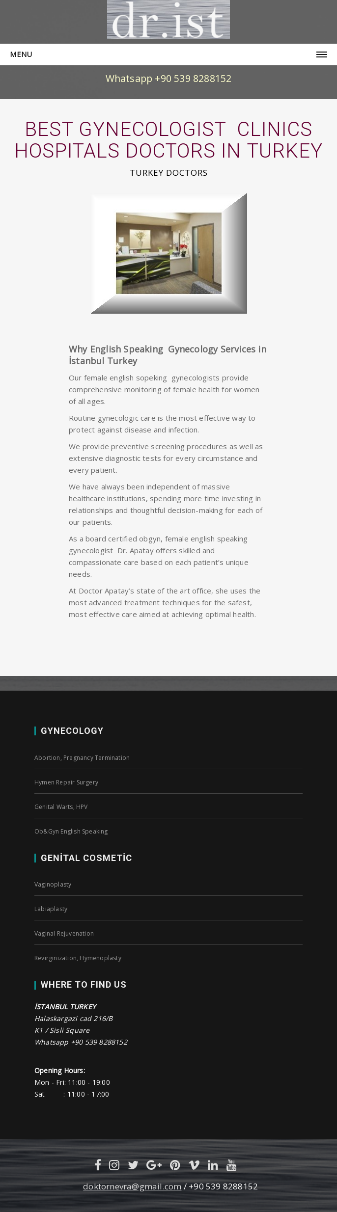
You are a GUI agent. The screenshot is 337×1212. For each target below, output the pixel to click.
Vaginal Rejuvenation (64, 933)
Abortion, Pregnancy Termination (82, 758)
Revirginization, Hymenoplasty (77, 958)
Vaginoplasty (52, 884)
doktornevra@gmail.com (132, 1186)
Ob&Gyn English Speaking (71, 831)
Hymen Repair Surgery (66, 782)
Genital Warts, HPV (61, 807)
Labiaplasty (50, 909)
